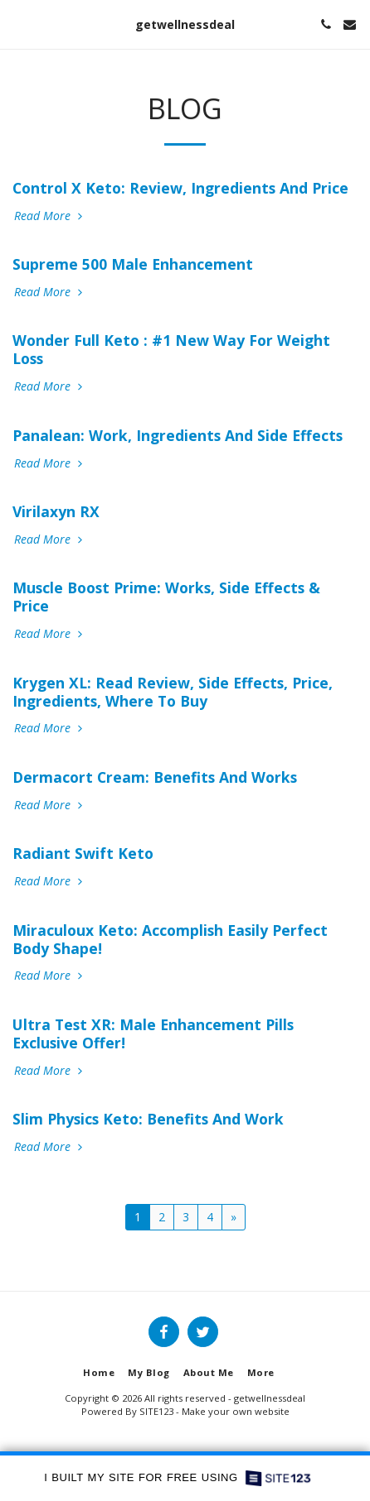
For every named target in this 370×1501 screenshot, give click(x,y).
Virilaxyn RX (56, 511)
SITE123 (156, 1411)
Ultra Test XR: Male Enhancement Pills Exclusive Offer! (153, 1033)
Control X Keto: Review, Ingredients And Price (180, 188)
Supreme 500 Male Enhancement (132, 264)
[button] (18, 24)
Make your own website (236, 1411)
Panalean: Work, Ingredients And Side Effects (177, 435)
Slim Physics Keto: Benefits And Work (148, 1119)
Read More (49, 216)
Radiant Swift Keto (82, 853)
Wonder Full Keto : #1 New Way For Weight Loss (171, 349)
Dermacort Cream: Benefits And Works (154, 777)
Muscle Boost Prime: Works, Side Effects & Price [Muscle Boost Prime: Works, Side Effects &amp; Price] (166, 597)
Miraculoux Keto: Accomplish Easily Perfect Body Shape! (170, 939)
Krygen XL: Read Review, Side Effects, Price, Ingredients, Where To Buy (172, 692)
